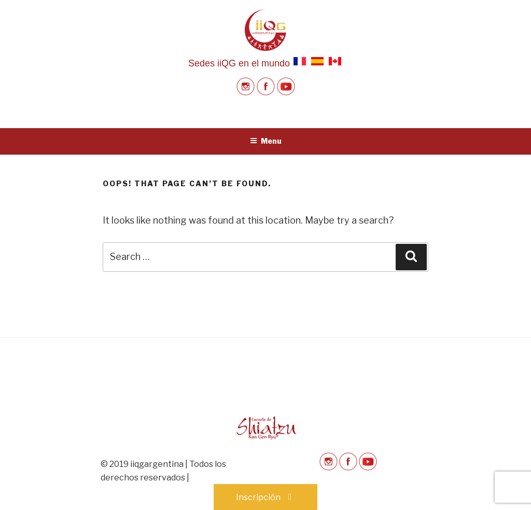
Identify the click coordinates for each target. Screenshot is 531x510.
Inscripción (265, 497)
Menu (266, 140)
